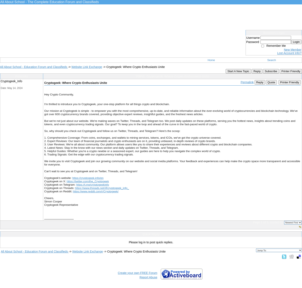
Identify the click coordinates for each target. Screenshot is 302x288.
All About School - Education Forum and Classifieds (34, 67)
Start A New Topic (238, 71)
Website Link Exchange (86, 67)
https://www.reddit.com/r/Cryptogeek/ (95, 191)
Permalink (247, 82)
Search (271, 60)
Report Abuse (148, 277)
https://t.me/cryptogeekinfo (92, 184)
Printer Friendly (290, 71)
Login (296, 41)
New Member (292, 49)
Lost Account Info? (289, 53)
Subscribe (271, 71)
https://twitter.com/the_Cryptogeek (88, 181)
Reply (256, 71)
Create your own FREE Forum (137, 273)
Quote (271, 82)
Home (211, 60)
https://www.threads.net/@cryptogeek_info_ (102, 188)
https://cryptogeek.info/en (88, 178)
